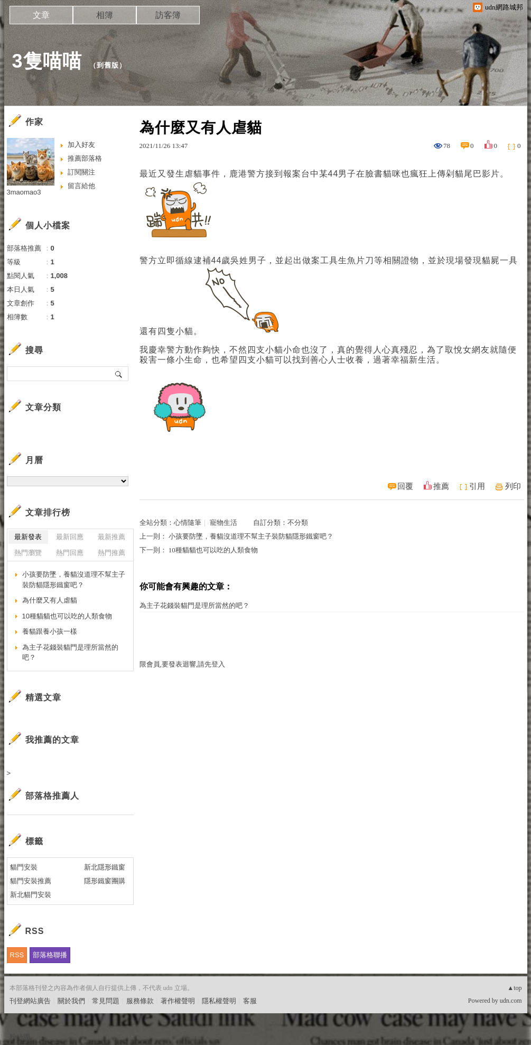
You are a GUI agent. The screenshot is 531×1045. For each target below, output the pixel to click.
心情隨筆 (187, 522)
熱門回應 (69, 553)
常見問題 (105, 1001)
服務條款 (140, 1001)
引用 (477, 486)
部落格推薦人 (52, 795)
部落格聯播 (50, 955)
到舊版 (108, 65)
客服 (250, 1001)
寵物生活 (223, 522)
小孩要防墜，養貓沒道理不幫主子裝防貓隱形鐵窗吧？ (251, 536)
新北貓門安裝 (30, 895)
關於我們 (71, 1001)
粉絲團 (20, 1037)
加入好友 (81, 145)
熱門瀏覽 (28, 553)
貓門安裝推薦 (30, 881)
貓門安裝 (24, 867)
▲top (514, 988)
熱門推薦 (111, 553)
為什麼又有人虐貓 (49, 600)
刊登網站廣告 (30, 1001)
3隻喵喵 (47, 61)
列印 (513, 486)
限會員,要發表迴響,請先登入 (182, 664)
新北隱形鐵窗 (104, 867)
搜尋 (119, 373)
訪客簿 (168, 15)
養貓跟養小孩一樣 (49, 631)
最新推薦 (111, 537)
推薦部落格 (85, 158)
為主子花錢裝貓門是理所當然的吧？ (194, 605)
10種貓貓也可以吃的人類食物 (213, 550)
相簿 (104, 15)
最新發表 (28, 537)
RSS (17, 955)
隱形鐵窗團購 (104, 881)
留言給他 (81, 186)
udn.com (511, 1000)
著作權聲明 (178, 1001)
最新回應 (69, 537)
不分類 (297, 522)
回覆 (405, 486)
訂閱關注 (81, 172)
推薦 (441, 486)
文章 (41, 15)
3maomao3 (24, 192)
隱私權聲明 (219, 1001)
